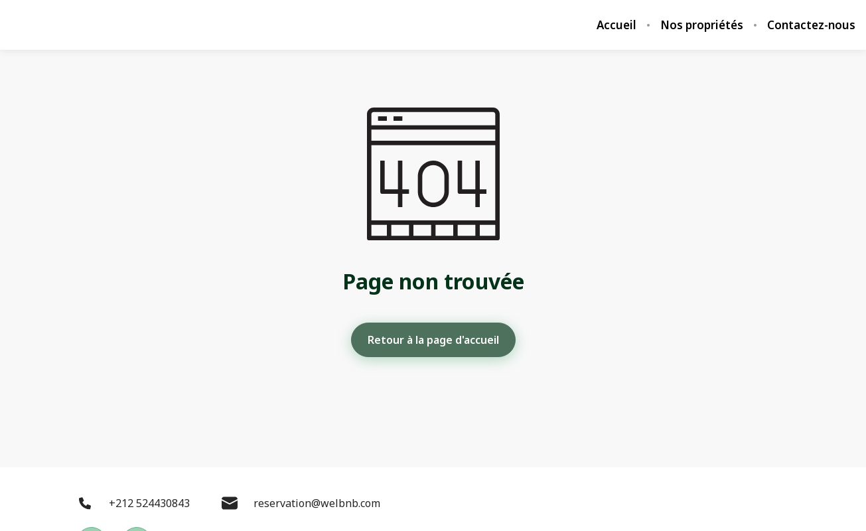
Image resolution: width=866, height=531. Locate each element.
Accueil (616, 25)
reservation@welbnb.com (301, 503)
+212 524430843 (133, 503)
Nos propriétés (701, 25)
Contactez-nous (811, 25)
